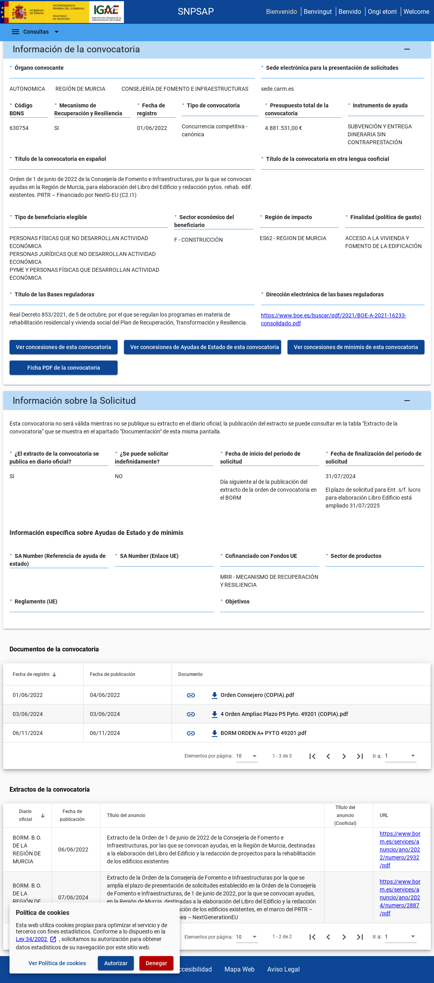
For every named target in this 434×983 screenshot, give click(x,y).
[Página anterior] (328, 756)
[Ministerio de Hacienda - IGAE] (65, 12)
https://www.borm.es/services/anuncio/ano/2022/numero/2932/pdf (400, 849)
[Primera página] (312, 756)
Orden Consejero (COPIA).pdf (252, 695)
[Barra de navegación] (36, 31)
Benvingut (318, 11)
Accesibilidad (193, 969)
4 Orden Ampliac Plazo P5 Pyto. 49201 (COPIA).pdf (279, 714)
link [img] (191, 695)
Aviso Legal (283, 969)
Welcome (416, 11)
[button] (217, 49)
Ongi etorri (382, 11)
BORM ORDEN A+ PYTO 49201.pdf (259, 733)
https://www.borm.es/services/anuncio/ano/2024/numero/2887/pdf (400, 897)
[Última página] (360, 756)
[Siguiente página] (344, 756)
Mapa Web (240, 969)
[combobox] (247, 756)
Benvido (350, 11)
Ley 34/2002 (36, 939)
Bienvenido (281, 11)
